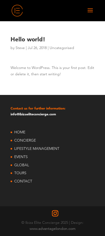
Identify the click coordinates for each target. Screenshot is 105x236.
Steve (20, 47)
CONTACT (23, 181)
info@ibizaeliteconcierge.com (33, 114)
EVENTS (21, 156)
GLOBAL (21, 165)
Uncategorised (62, 47)
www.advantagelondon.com (52, 228)
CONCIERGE (25, 140)
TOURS (20, 173)
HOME (19, 132)
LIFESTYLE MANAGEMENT (36, 148)
